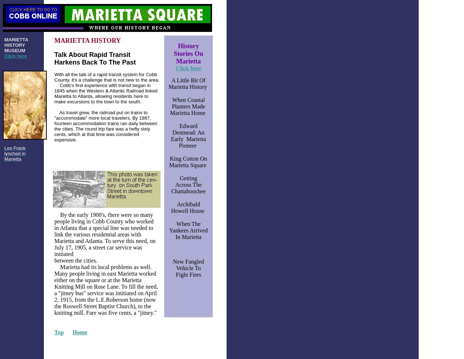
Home (79, 332)
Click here (15, 56)
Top (59, 332)
